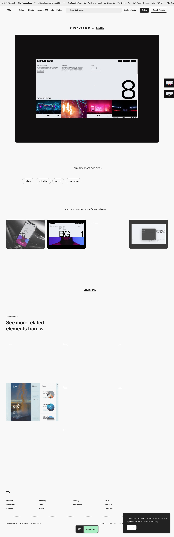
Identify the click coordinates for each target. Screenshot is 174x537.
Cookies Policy (11, 523)
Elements (9, 509)
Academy (43, 10)
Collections (10, 505)
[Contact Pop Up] (148, 234)
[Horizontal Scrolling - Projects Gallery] (87, 402)
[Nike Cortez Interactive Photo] (32, 359)
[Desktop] (66, 234)
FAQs (107, 501)
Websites (9, 501)
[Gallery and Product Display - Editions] (32, 444)
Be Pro (144, 10)
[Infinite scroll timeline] (87, 444)
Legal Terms (24, 523)
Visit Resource (91, 529)
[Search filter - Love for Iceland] (32, 402)
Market (59, 10)
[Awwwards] (9, 10)
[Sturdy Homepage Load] (107, 265)
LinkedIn (122, 523)
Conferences (77, 505)
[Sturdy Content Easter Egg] (66, 265)
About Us (108, 505)
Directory (31, 10)
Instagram (112, 523)
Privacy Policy (36, 523)
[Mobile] (25, 234)
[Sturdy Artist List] (25, 265)
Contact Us (109, 509)
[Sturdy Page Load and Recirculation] (107, 234)
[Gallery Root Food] (142, 403)
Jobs (52, 10)
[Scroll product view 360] (87, 359)
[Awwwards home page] (79, 529)
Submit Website (159, 10)
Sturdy (100, 27)
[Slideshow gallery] (142, 360)
